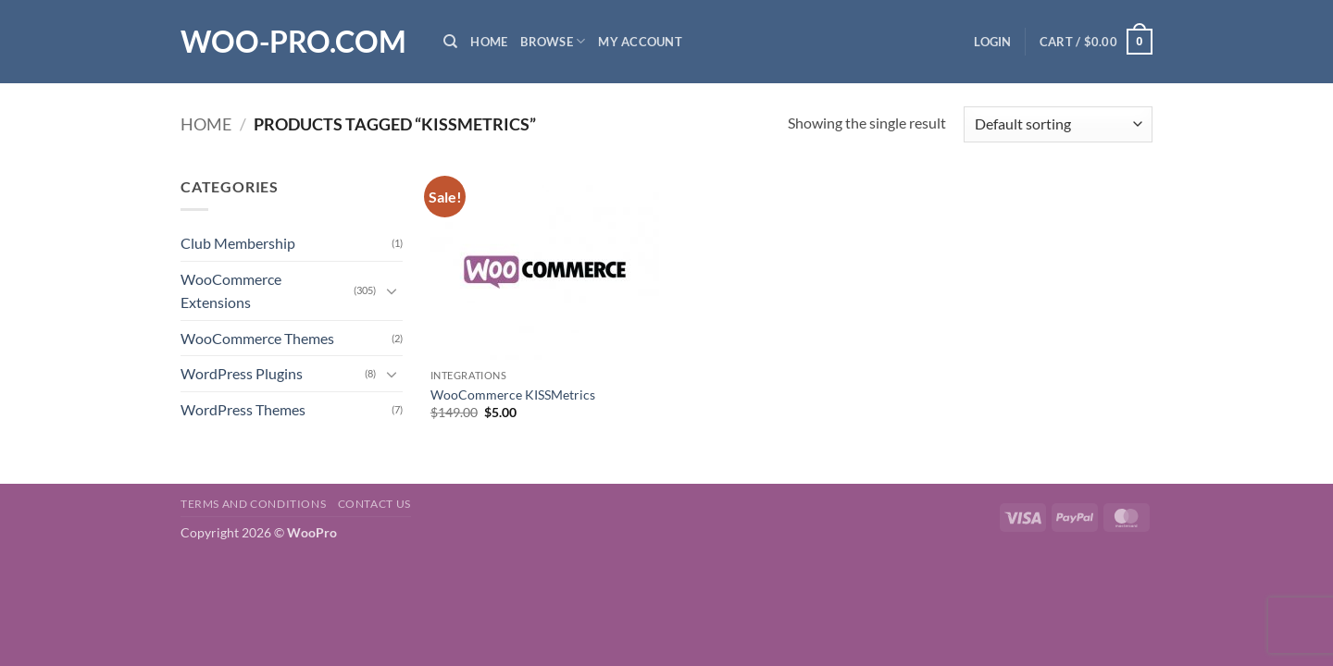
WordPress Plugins (242, 373)
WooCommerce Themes (257, 338)
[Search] (450, 41)
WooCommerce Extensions (231, 291)
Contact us (374, 504)
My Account (640, 41)
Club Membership (238, 243)
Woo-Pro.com (293, 41)
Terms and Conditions (253, 504)
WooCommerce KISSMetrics (512, 394)
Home (488, 41)
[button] (992, 41)
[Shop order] (1058, 124)
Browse (552, 41)
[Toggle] (391, 290)
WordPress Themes (243, 409)
